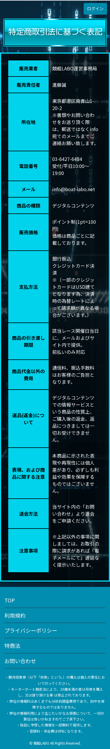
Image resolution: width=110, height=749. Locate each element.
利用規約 (15, 615)
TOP (9, 600)
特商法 (12, 645)
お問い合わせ (20, 661)
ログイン (95, 8)
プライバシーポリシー (30, 630)
